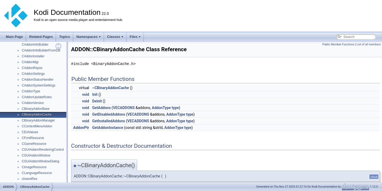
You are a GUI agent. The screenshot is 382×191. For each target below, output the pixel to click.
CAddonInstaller (33, 56)
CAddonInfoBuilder (35, 44)
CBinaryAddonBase (36, 109)
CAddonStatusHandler (37, 79)
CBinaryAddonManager (38, 120)
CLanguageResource (37, 173)
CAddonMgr (30, 62)
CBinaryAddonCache (36, 114)
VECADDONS (124, 108)
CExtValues (30, 132)
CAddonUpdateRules (37, 97)
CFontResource (33, 138)
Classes (115, 37)
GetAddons (101, 108)
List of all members (369, 44)
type (175, 108)
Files (135, 37)
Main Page (14, 37)
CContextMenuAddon (37, 126)
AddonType (161, 108)
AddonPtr (81, 127)
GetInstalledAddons (108, 121)
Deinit (97, 101)
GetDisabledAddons (108, 114)
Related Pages (41, 37)
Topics (64, 37)
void (85, 94)
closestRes (29, 179)
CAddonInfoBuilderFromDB (41, 50)
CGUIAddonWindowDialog (40, 161)
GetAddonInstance (107, 127)
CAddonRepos (32, 68)
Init (94, 94)
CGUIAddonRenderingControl (43, 149)
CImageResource (34, 167)
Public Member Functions (338, 44)
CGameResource (34, 144)
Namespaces (88, 37)
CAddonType (31, 91)
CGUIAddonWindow (36, 155)
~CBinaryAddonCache (110, 88)
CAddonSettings (33, 74)
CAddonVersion (33, 103)
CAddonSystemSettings (38, 85)
